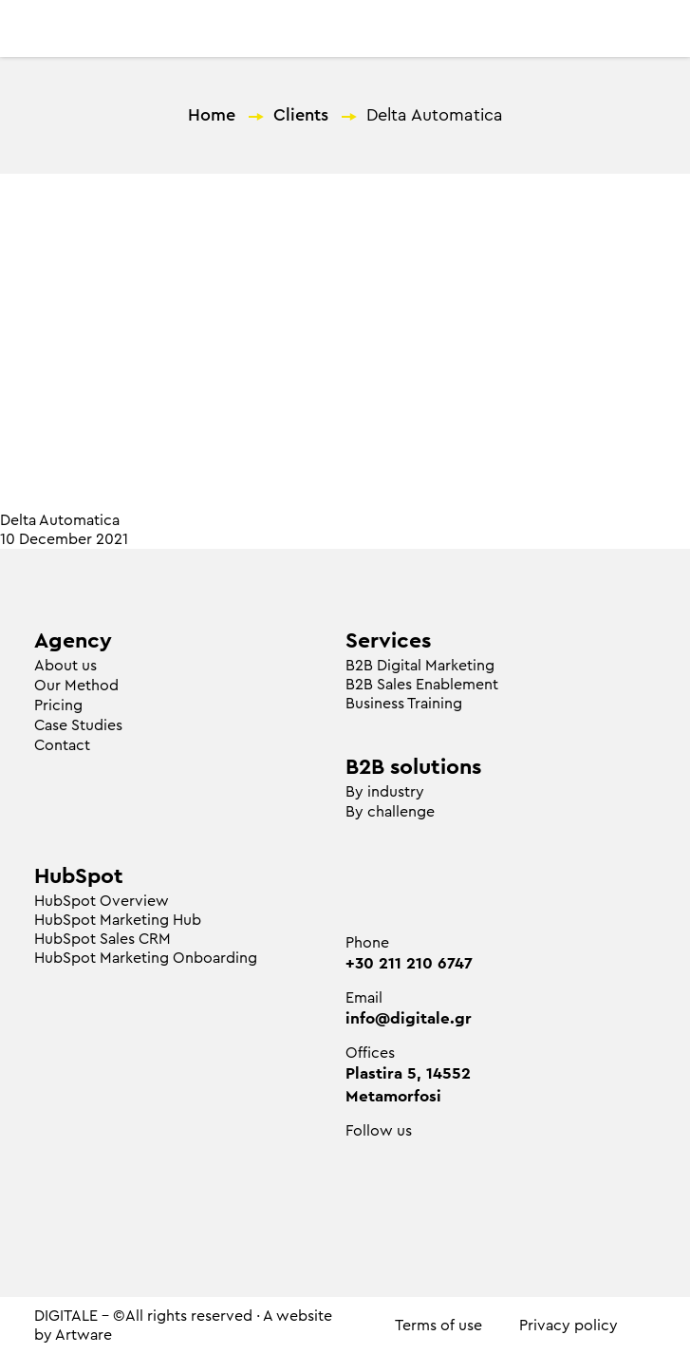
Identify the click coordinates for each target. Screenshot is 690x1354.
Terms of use (438, 1325)
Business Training (403, 703)
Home (211, 114)
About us (65, 665)
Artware (83, 1335)
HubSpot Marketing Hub (117, 920)
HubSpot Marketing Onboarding (145, 958)
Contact (62, 745)
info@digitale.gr (408, 1018)
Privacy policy (568, 1325)
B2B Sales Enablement (421, 684)
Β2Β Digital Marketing (419, 665)
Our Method (76, 685)
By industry (384, 791)
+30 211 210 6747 (409, 963)
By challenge (390, 811)
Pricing (58, 705)
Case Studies (78, 725)
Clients (300, 114)
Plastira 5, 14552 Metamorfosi (408, 1084)
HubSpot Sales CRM (102, 939)
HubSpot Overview (101, 901)
